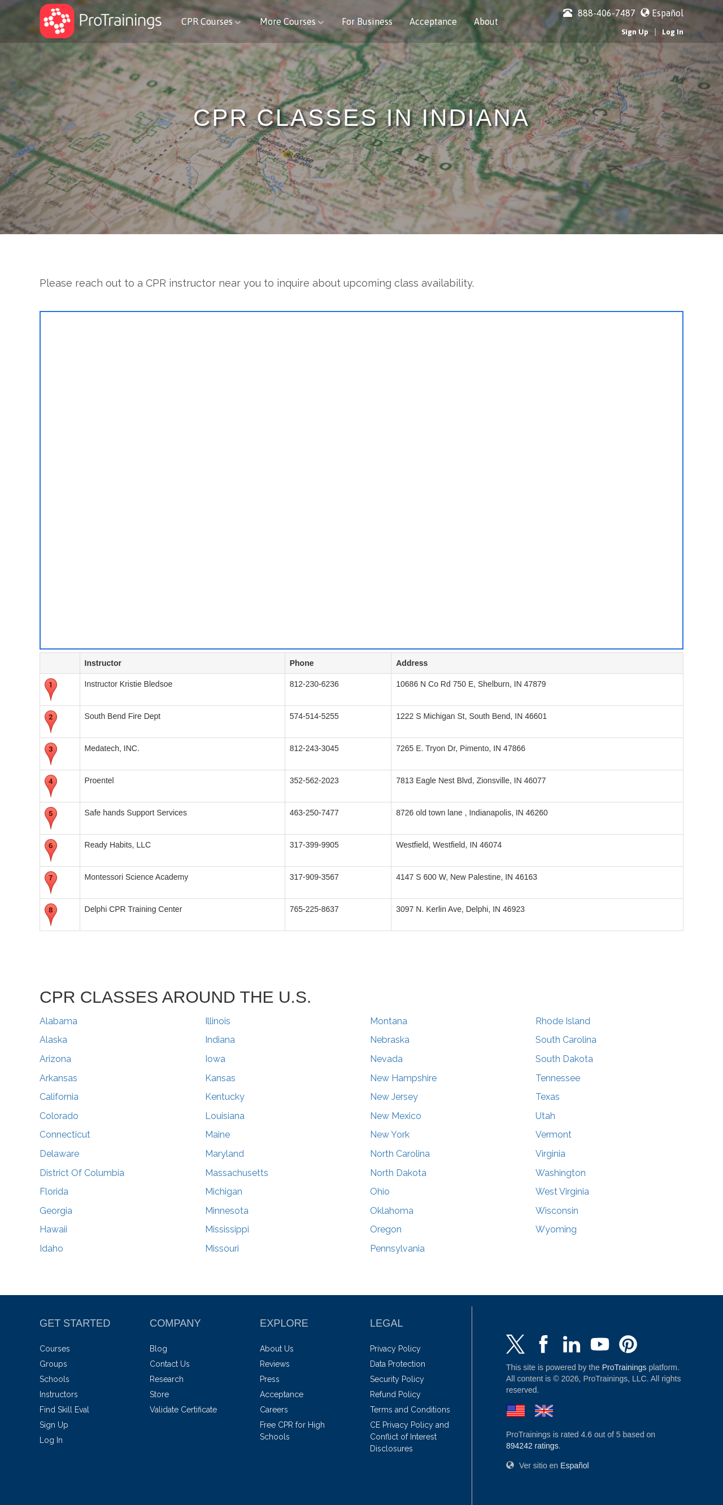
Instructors (59, 1394)
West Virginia (562, 1191)
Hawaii (53, 1229)
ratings (532, 1445)
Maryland (224, 1153)
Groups (53, 1363)
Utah (545, 1116)
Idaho (51, 1248)
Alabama (58, 1021)
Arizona (55, 1059)
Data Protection (397, 1363)
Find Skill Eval (64, 1409)
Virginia (550, 1153)
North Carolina (400, 1153)
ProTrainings (624, 1367)
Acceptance (433, 21)
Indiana (220, 1039)
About (486, 21)
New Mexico (395, 1116)
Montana (388, 1021)
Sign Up (634, 32)
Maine (217, 1134)
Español (667, 13)
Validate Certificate (183, 1409)
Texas (547, 1096)
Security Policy (397, 1379)
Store (159, 1394)
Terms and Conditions (410, 1409)
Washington (560, 1173)
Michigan (223, 1191)
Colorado (59, 1116)
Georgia (56, 1210)
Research (167, 1379)
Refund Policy (395, 1394)
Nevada (386, 1059)
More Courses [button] (292, 21)
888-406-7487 (599, 13)
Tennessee (557, 1078)
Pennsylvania (397, 1248)
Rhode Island (562, 1021)
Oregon (386, 1229)
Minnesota (227, 1210)
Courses (55, 1348)
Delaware (59, 1153)
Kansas (220, 1078)
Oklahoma (391, 1210)
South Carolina (565, 1039)
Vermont (553, 1134)
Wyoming (556, 1229)
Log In (672, 32)
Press (270, 1379)
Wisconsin (556, 1210)
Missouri (222, 1248)
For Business (367, 21)
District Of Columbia (82, 1173)
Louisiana (225, 1116)
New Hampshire (403, 1078)
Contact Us (170, 1363)
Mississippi (227, 1229)
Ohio (380, 1191)
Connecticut (65, 1134)
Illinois (217, 1021)
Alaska (53, 1039)
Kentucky (225, 1096)
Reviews (275, 1363)
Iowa (215, 1059)
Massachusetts (236, 1173)
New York (390, 1134)
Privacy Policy (395, 1348)
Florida (54, 1191)
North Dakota (398, 1173)
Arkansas (58, 1078)
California (59, 1096)
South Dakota (564, 1059)
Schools (54, 1379)
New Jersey (394, 1096)
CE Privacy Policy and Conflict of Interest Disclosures (409, 1436)
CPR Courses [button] (211, 21)
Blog (158, 1348)
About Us (277, 1348)
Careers (274, 1409)
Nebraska (390, 1039)
